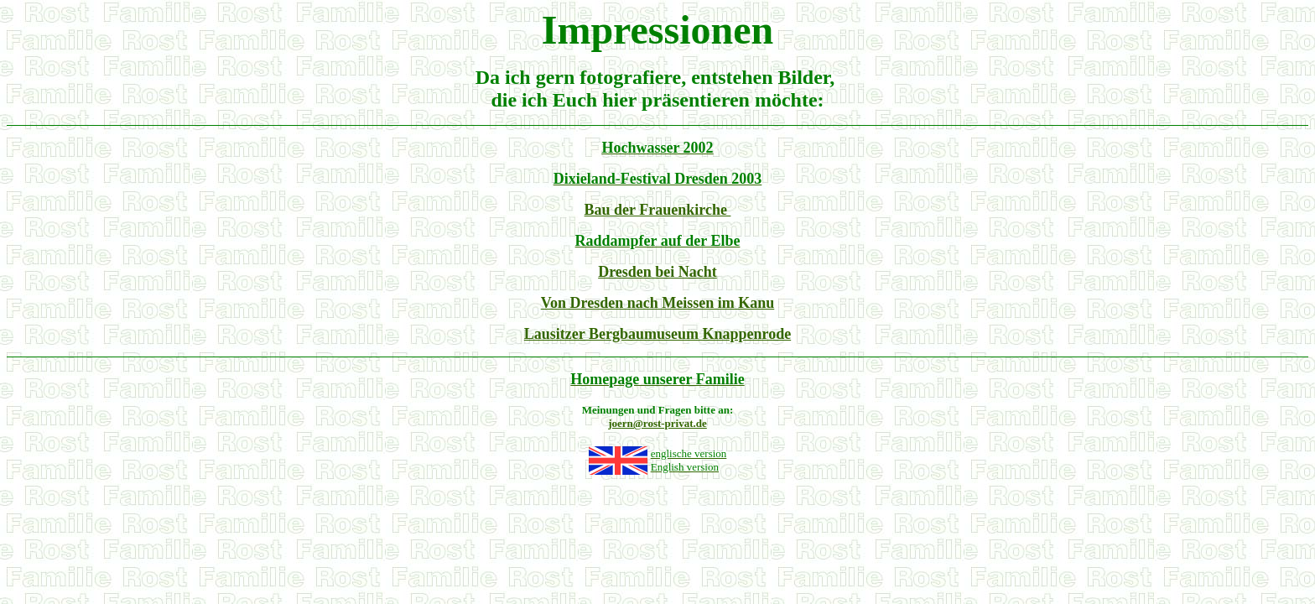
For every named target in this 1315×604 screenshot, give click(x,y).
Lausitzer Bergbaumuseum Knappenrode (657, 333)
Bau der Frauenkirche (658, 209)
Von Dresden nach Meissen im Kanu (658, 302)
